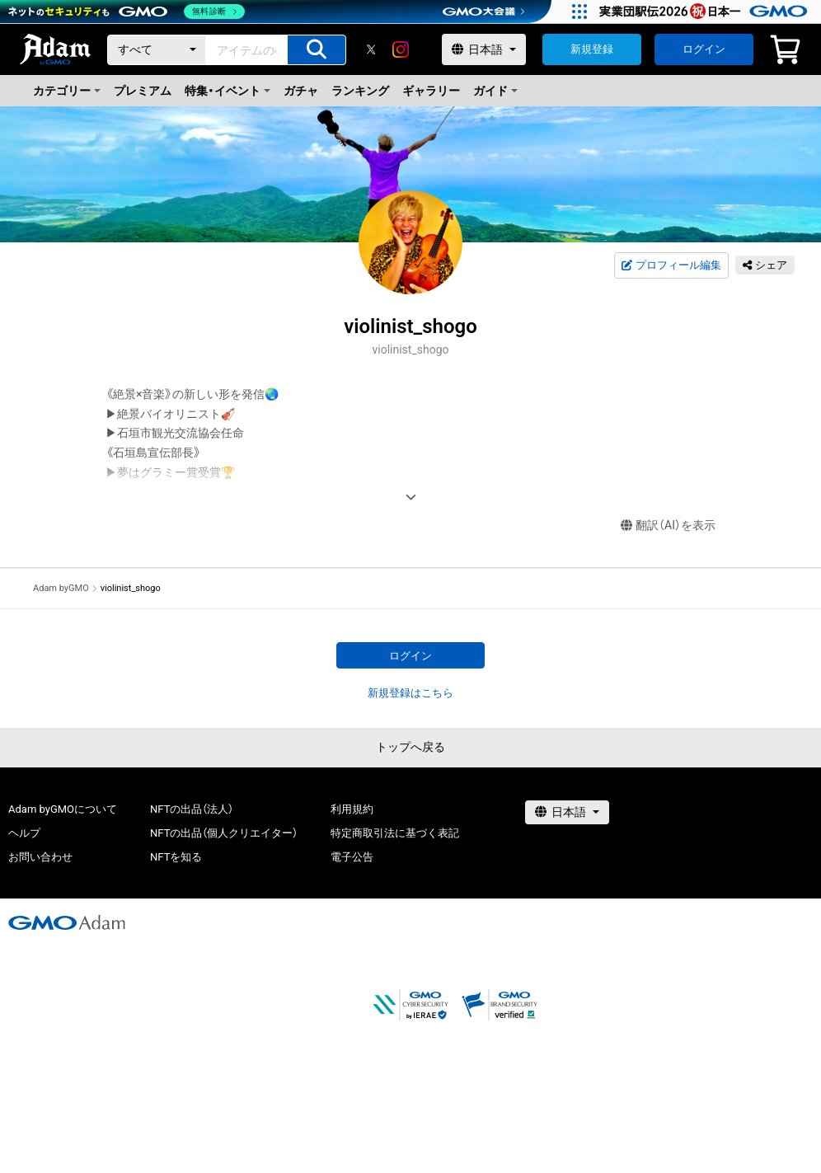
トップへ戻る (410, 746)
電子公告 (352, 857)
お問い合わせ (40, 857)
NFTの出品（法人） (191, 809)
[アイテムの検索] (316, 50)
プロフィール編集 (671, 265)
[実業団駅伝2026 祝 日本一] (706, 11)
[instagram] (400, 49)
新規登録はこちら (410, 693)
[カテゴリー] (156, 50)
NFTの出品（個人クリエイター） (224, 833)
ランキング (360, 90)
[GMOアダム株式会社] (66, 922)
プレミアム (142, 90)
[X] (371, 49)
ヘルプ (24, 833)
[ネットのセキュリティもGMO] (126, 11)
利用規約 (352, 809)
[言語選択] (484, 49)
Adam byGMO (61, 588)
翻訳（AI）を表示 (668, 525)
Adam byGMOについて (62, 809)
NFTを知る (176, 857)
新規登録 (591, 49)
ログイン (704, 49)
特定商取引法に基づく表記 (395, 833)
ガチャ (301, 90)
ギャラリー (431, 90)
